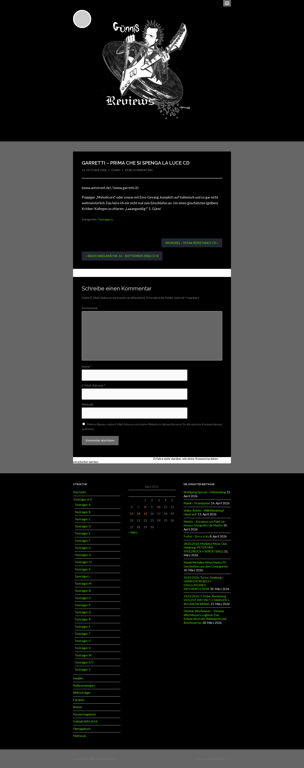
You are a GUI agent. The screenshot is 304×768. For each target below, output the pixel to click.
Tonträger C (83, 519)
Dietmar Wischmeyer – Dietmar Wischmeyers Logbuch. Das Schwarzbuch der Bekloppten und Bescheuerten (205, 616)
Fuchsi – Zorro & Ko (196, 536)
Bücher (77, 707)
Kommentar (90, 307)
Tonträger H (83, 555)
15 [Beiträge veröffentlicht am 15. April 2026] (145, 514)
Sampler (78, 678)
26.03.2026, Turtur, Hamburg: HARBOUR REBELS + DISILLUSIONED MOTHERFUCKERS (203, 582)
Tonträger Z (82, 670)
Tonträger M (83, 584)
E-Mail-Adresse (93, 385)
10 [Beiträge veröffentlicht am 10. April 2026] (158, 507)
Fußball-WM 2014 (85, 721)
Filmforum (79, 736)
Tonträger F (82, 541)
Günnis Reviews (105, 758)
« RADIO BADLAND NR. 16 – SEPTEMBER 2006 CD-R (123, 256)
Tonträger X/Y (84, 662)
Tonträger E (82, 534)
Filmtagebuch (81, 728)
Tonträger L (82, 577)
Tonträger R (83, 620)
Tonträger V (83, 648)
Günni (117, 169)
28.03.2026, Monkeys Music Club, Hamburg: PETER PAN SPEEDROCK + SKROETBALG (205, 547)
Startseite (79, 492)
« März (132, 533)
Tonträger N (83, 591)
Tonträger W (83, 655)
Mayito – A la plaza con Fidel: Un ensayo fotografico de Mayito (204, 523)
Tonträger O (83, 598)
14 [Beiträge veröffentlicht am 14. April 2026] (138, 514)
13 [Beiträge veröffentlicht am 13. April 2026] (131, 514)
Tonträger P (83, 605)
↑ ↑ (229, 758)
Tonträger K (83, 569)
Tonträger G (106, 219)
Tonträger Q (83, 612)
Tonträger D (83, 526)
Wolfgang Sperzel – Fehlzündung (205, 492)
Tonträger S (82, 627)
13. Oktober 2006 (95, 169)
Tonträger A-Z (82, 500)
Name (87, 366)
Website (87, 404)
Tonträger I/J (83, 562)
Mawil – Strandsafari (197, 503)
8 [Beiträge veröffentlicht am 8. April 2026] (145, 507)
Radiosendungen (84, 686)
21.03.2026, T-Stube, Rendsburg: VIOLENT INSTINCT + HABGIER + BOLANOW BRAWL (206, 599)
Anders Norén (216, 758)
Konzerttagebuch (84, 714)
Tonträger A (83, 505)
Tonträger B (83, 512)
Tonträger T (83, 634)
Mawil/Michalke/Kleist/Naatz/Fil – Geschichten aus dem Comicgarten (206, 564)
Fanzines (78, 700)
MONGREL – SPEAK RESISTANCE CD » (190, 242)
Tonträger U (83, 641)
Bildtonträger (82, 693)
